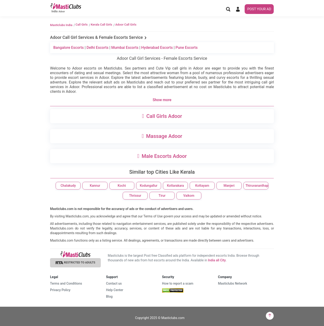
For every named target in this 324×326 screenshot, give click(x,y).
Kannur (95, 185)
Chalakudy (68, 185)
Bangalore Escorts (68, 47)
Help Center (114, 290)
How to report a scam (177, 283)
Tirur (162, 195)
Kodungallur (148, 185)
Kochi (122, 185)
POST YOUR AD (259, 9)
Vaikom (188, 195)
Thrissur (135, 195)
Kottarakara (175, 185)
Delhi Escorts (97, 47)
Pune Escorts (187, 47)
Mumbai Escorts (124, 47)
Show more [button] (162, 100)
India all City (217, 260)
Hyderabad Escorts (157, 47)
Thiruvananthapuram (257, 185)
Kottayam (202, 185)
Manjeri (228, 185)
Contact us (114, 283)
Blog (109, 296)
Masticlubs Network (232, 283)
